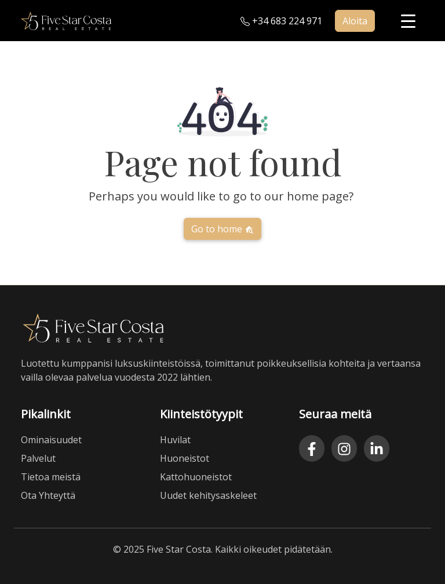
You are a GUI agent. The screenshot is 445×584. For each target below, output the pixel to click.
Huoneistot (184, 458)
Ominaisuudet (51, 439)
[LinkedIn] (376, 448)
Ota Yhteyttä (48, 495)
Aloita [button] (354, 20)
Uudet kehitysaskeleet (208, 495)
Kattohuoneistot (196, 476)
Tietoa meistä (51, 476)
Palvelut (38, 458)
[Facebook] (311, 448)
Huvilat (175, 439)
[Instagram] (344, 448)
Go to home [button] (222, 228)
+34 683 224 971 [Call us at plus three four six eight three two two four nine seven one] (281, 20)
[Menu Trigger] (408, 20)
